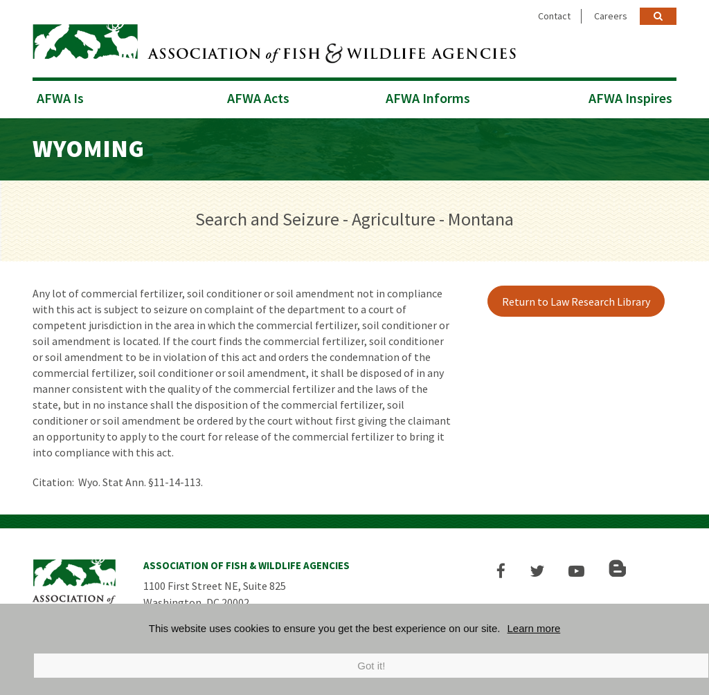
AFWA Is (60, 97)
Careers (610, 16)
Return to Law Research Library (576, 301)
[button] (500, 571)
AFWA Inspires (630, 97)
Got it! (371, 665)
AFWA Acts (258, 97)
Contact (554, 16)
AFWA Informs (428, 97)
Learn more (534, 628)
